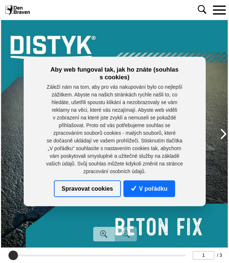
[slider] (13, 255)
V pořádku (149, 188)
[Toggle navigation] (219, 10)
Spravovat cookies (87, 188)
